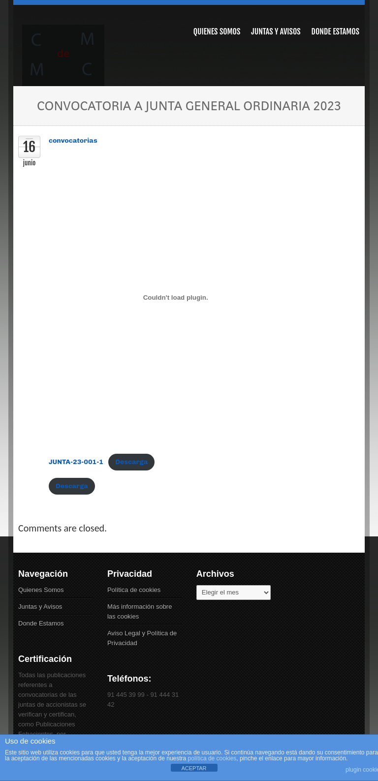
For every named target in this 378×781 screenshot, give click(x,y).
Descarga (131, 462)
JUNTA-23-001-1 (76, 462)
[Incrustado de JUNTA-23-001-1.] (175, 297)
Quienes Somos (41, 590)
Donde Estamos (41, 623)
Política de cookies (133, 590)
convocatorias (73, 140)
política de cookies (212, 758)
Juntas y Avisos (40, 606)
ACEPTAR (193, 768)
